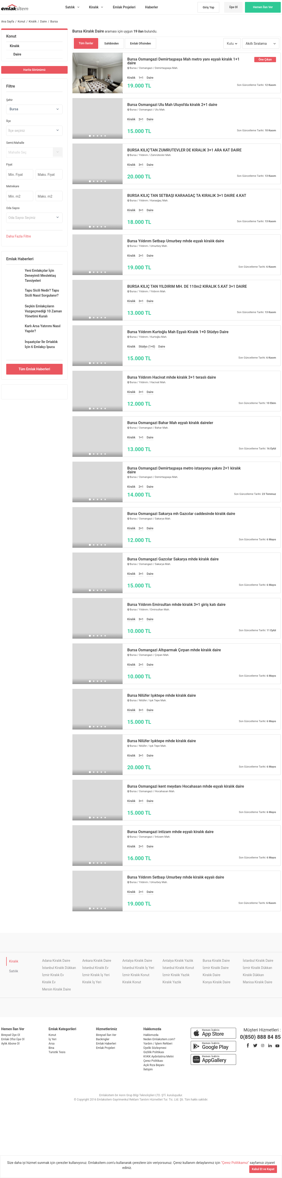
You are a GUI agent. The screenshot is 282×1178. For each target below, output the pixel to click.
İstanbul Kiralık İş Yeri (138, 968)
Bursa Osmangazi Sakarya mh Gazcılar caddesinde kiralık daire (181, 514)
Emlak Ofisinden (140, 43)
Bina (51, 1048)
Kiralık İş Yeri (91, 982)
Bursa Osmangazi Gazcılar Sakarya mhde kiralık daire (173, 559)
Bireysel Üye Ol (10, 1035)
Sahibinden (111, 43)
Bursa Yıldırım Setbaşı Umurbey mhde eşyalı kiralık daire (175, 241)
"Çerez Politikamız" (235, 1163)
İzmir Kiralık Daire (216, 968)
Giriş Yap (208, 7)
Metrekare (12, 186)
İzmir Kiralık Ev (53, 975)
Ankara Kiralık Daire (96, 960)
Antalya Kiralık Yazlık (178, 960)
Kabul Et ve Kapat (263, 1169)
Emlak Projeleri (105, 1048)
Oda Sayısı (13, 208)
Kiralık (14, 46)
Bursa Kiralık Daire (216, 960)
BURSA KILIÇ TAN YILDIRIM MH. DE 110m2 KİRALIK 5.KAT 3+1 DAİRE (187, 286)
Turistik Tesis (57, 1052)
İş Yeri (52, 1039)
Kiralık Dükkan (253, 975)
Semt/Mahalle (15, 142)
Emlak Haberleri (106, 1043)
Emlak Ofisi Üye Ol (12, 1039)
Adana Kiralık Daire (56, 960)
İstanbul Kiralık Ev (95, 968)
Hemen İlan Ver (263, 7)
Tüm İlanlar (86, 43)
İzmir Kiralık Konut (135, 975)
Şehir (9, 100)
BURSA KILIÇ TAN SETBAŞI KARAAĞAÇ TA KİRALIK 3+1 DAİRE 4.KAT (186, 196)
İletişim (148, 1069)
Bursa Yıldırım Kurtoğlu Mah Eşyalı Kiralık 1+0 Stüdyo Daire (178, 332)
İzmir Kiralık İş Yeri (95, 975)
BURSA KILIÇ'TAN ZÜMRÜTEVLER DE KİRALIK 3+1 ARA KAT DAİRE (184, 150)
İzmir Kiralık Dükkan (257, 968)
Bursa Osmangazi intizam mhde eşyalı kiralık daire (170, 832)
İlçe (8, 121)
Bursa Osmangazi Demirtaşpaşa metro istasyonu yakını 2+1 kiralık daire (184, 470)
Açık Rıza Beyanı (153, 1065)
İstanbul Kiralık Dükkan (59, 968)
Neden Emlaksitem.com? (159, 1039)
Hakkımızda (150, 1035)
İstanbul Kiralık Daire (258, 960)
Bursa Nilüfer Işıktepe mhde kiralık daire (161, 695)
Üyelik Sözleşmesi (154, 1048)
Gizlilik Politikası (153, 1052)
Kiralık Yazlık (172, 982)
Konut (11, 36)
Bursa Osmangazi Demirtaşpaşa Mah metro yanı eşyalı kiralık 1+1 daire (183, 61)
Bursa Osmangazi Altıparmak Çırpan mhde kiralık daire (174, 650)
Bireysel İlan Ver (106, 1035)
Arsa (51, 1043)
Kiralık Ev (48, 982)
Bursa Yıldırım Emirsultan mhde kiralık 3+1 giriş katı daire (176, 605)
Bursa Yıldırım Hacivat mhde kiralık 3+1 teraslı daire (171, 377)
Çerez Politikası (153, 1060)
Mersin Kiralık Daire (56, 989)
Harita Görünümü (34, 70)
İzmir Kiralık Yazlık (176, 975)
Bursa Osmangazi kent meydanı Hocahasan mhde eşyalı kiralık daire (185, 786)
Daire (17, 54)
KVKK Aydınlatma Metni (158, 1056)
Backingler (102, 1039)
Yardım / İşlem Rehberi (157, 1043)
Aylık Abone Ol (10, 1043)
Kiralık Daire (211, 975)
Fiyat (9, 164)
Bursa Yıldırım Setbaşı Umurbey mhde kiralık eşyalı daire (175, 877)
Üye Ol (233, 7)
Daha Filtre (18, 236)
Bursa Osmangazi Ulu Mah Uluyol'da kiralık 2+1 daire (172, 105)
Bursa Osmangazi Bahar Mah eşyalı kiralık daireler (170, 423)
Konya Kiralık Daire (216, 982)
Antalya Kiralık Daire (137, 960)
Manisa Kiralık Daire (257, 982)
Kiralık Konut (131, 982)
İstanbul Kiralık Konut (178, 968)
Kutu (230, 43)
